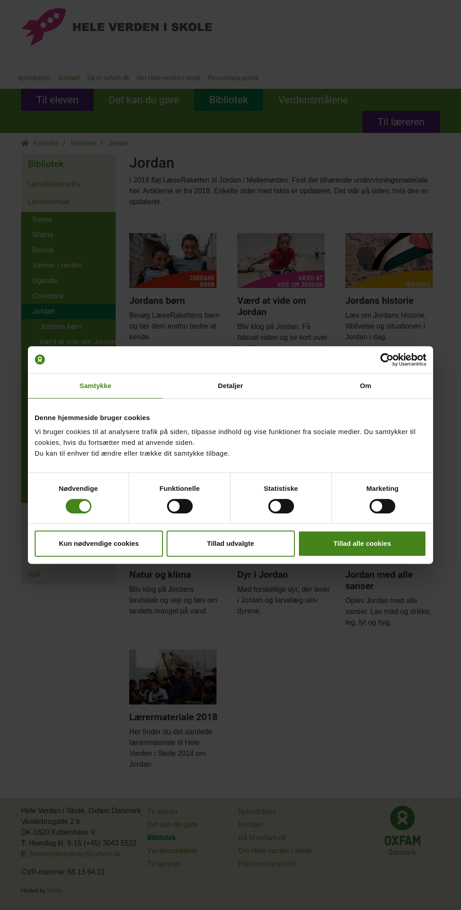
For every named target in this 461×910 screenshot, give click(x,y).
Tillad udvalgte (230, 543)
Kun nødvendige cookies (99, 543)
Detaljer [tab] (230, 385)
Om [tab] (365, 385)
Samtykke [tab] (96, 385)
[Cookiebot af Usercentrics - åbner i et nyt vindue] (387, 359)
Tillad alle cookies (362, 543)
